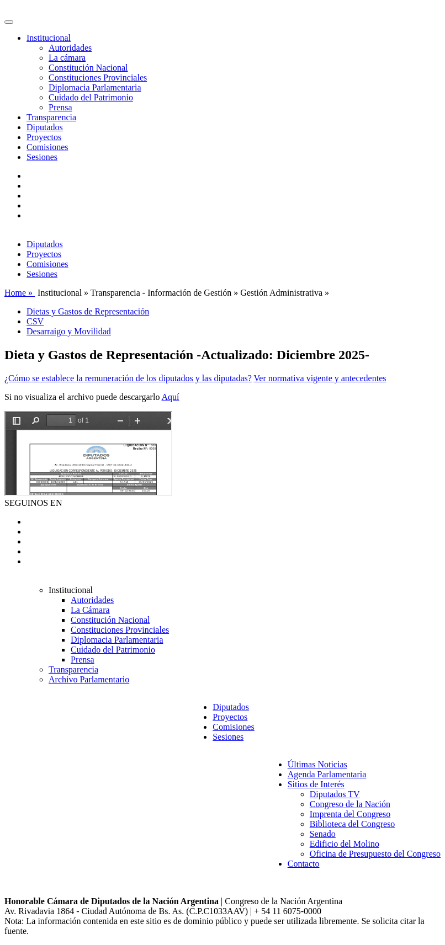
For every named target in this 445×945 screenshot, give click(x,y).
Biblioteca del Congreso (352, 824)
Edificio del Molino (344, 843)
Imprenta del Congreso (350, 814)
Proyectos (44, 137)
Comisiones (47, 147)
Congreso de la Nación (350, 804)
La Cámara (90, 610)
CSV (35, 321)
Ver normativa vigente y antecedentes (320, 378)
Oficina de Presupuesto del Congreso (375, 853)
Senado (323, 834)
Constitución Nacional (88, 67)
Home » (19, 292)
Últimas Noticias (317, 764)
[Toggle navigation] (8, 22)
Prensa (60, 107)
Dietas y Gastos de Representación (88, 311)
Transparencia (51, 117)
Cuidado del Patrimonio (91, 97)
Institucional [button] (49, 37)
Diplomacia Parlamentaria (95, 87)
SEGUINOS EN (33, 503)
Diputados (45, 127)
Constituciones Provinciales (98, 77)
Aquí (170, 397)
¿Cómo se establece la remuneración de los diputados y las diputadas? (128, 378)
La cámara (67, 57)
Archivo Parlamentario (89, 679)
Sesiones (42, 157)
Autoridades (70, 47)
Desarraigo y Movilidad (69, 331)
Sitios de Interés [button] (316, 784)
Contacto (304, 863)
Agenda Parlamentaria (327, 774)
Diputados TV (335, 794)
